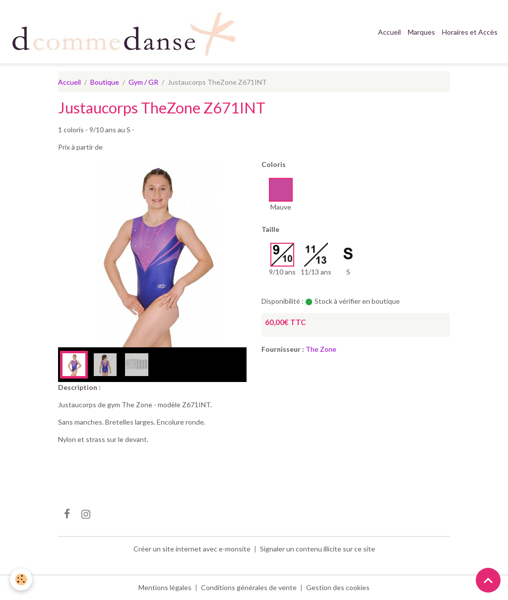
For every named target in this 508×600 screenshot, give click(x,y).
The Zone (321, 349)
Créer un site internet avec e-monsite (192, 549)
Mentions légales (164, 587)
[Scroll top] (488, 580)
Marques (421, 32)
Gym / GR (143, 82)
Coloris (273, 164)
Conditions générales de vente (249, 587)
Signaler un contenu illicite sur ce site (317, 549)
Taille (270, 229)
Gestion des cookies (338, 587)
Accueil (389, 32)
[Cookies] (21, 579)
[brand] (126, 31)
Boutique (104, 82)
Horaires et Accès (470, 32)
